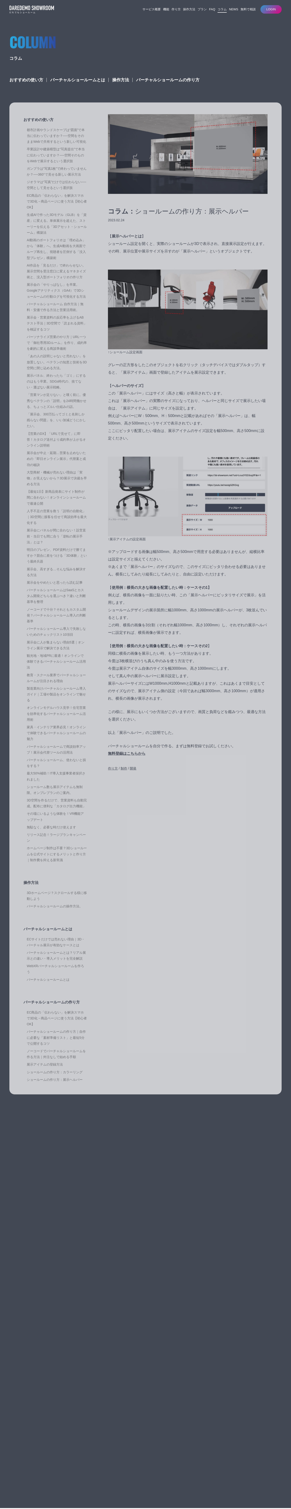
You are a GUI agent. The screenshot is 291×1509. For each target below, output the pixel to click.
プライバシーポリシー (76, 1491)
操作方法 (189, 9)
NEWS (233, 9)
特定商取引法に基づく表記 (41, 1491)
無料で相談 (248, 9)
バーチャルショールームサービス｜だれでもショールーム (31, 9)
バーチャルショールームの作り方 (167, 88)
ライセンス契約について (84, 1443)
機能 (166, 9)
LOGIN (271, 9)
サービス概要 (151, 9)
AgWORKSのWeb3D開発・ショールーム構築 (63, 1481)
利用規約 (15, 1491)
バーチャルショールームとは (77, 88)
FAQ (212, 9)
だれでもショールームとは (85, 1427)
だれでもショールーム (30, 1464)
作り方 (176, 9)
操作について (77, 1437)
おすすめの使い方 (26, 88)
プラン (202, 9)
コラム (222, 9)
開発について (77, 1432)
